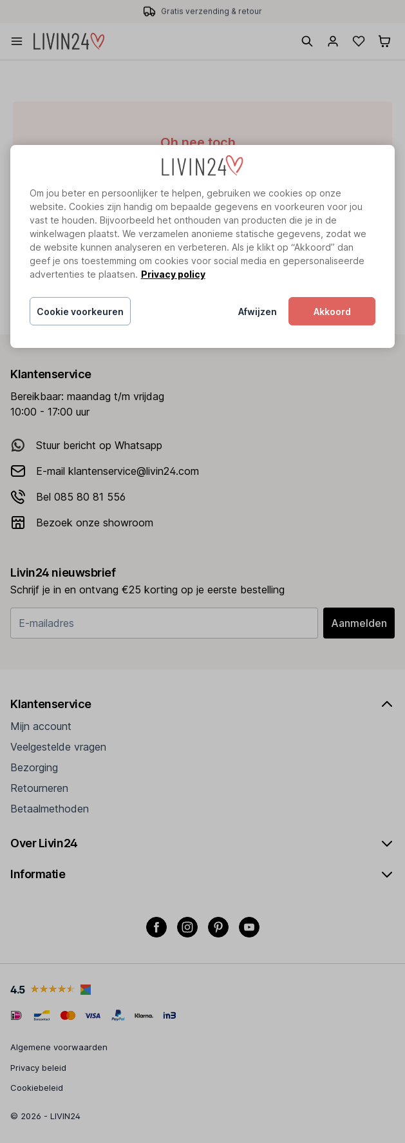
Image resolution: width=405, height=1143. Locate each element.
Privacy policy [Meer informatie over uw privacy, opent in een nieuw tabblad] (173, 274)
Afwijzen (257, 311)
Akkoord (332, 311)
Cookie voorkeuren (80, 311)
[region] (202, 246)
